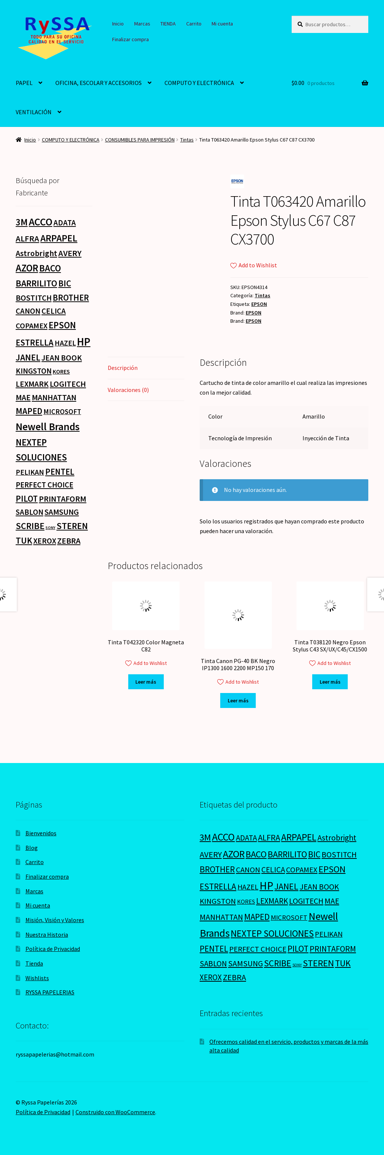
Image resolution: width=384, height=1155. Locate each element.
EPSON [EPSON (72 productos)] (62, 325)
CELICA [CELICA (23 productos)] (54, 311)
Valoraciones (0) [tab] (128, 389)
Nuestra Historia (46, 934)
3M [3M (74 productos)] (22, 222)
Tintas (187, 139)
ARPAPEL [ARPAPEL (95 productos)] (58, 238)
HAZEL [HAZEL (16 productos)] (65, 342)
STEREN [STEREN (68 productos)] (72, 526)
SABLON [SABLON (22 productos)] (29, 512)
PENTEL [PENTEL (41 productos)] (59, 471)
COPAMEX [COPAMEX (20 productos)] (31, 326)
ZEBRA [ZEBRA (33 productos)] (68, 540)
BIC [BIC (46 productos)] (64, 283)
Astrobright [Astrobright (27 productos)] (36, 253)
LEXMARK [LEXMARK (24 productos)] (32, 384)
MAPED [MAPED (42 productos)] (29, 410)
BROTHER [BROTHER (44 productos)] (71, 297)
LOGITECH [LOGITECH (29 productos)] (68, 384)
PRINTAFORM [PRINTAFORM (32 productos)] (62, 498)
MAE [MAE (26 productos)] (23, 397)
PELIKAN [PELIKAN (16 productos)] (30, 472)
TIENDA (168, 23)
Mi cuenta (222, 23)
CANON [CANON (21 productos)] (28, 311)
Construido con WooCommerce (115, 1112)
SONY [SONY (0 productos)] (50, 527)
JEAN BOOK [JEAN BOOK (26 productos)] (62, 358)
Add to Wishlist (253, 265)
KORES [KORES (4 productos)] (61, 371)
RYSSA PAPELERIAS (49, 992)
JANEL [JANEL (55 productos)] (28, 357)
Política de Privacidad (52, 948)
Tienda (34, 963)
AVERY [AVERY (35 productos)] (70, 253)
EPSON (259, 304)
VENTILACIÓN (34, 112)
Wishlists (37, 978)
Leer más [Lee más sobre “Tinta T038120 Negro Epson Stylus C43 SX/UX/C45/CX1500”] (330, 681)
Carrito (194, 23)
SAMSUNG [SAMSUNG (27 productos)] (61, 512)
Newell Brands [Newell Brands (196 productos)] (48, 426)
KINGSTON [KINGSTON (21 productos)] (34, 371)
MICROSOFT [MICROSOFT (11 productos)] (62, 411)
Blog (31, 847)
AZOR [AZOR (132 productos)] (27, 268)
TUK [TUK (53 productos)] (24, 540)
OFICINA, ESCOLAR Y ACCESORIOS (98, 82)
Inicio (118, 23)
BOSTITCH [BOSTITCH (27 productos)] (34, 298)
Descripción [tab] (123, 367)
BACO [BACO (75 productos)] (50, 268)
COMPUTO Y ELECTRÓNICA (199, 82)
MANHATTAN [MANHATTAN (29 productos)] (54, 397)
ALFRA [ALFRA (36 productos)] (27, 238)
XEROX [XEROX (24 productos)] (44, 541)
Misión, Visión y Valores (54, 920)
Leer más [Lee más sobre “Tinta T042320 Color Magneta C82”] (145, 681)
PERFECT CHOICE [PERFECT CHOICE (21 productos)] (44, 485)
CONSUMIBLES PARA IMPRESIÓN (140, 139)
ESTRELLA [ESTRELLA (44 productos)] (34, 342)
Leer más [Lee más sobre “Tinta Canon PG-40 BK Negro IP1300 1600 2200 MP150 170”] (238, 700)
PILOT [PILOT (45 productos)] (27, 498)
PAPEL (24, 82)
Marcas (142, 23)
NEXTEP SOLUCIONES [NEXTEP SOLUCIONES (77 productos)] (272, 933)
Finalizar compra (130, 39)
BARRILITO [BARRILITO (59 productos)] (36, 283)
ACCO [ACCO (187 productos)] (40, 221)
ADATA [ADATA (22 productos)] (64, 223)
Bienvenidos (40, 833)
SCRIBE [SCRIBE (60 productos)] (30, 526)
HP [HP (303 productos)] (83, 342)
